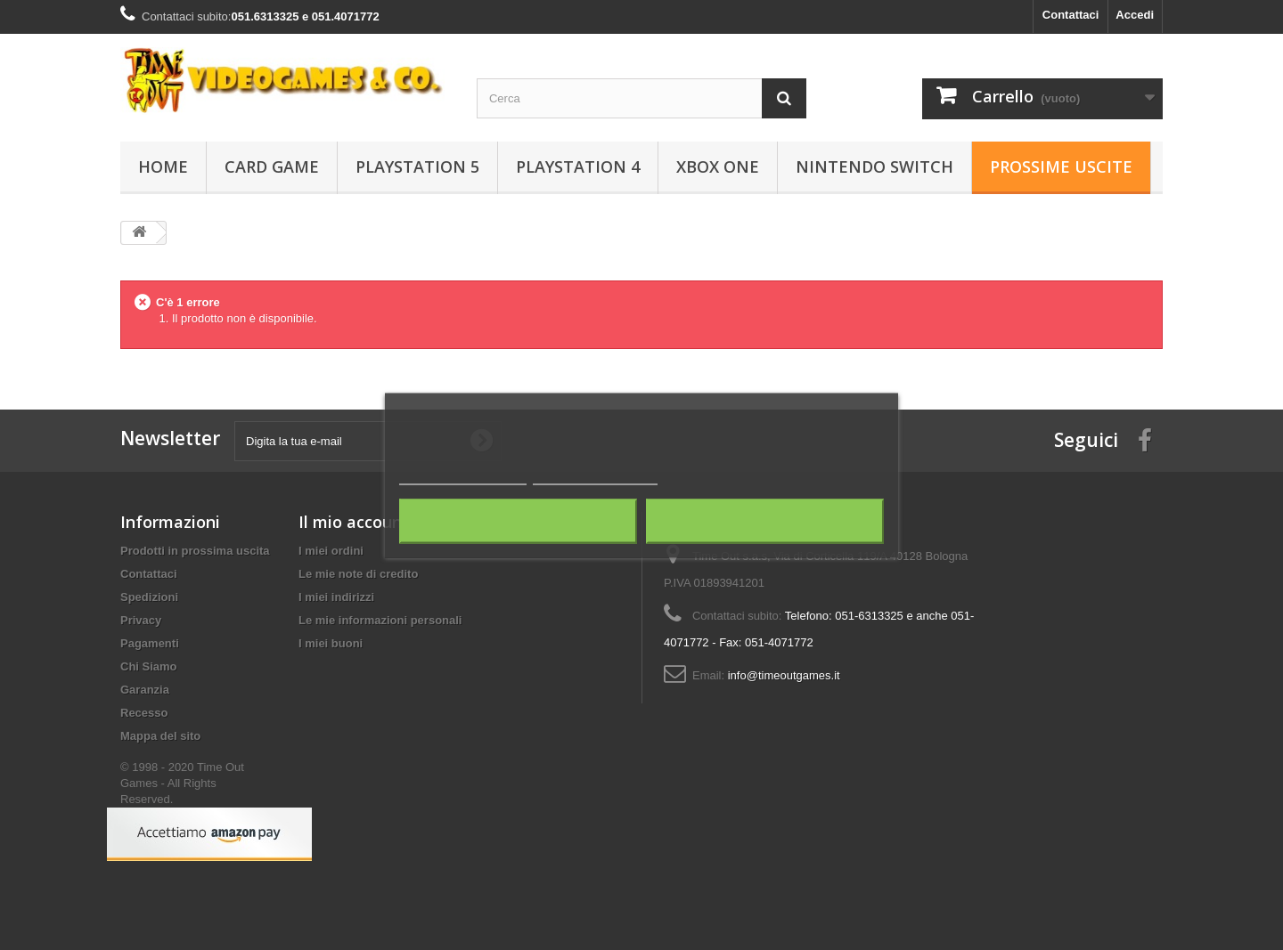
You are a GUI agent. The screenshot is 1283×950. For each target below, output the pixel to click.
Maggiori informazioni (463, 475)
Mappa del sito (160, 736)
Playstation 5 (417, 166)
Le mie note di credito (358, 574)
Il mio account (353, 521)
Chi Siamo (148, 666)
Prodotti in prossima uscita (195, 550)
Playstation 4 (578, 166)
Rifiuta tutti (518, 521)
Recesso (144, 712)
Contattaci (1070, 14)
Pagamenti (149, 643)
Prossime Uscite (1061, 166)
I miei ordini (331, 550)
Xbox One (717, 166)
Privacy (140, 620)
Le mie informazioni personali (380, 620)
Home (163, 166)
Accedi (1134, 14)
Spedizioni (149, 597)
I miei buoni (330, 643)
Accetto (765, 521)
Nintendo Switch (874, 166)
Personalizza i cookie (595, 475)
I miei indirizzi (336, 597)
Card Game (272, 166)
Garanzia (144, 689)
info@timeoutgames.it (784, 675)
